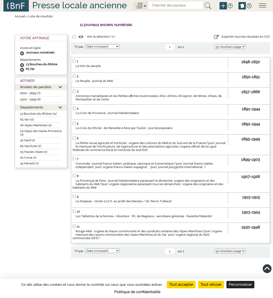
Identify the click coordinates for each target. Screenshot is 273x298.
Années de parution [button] (35, 87)
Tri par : (79, 46)
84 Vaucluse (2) (30, 146)
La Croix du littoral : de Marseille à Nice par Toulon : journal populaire (124, 128)
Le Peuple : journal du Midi (94, 81)
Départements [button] (31, 107)
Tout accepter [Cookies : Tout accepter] (181, 284)
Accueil (20, 16)
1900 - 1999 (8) (30, 99)
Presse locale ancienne (79, 5)
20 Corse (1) (28, 157)
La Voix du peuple (88, 66)
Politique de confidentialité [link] (137, 292)
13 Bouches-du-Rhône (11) (38, 113)
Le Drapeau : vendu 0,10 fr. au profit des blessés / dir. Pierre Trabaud (123, 201)
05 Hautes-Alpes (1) (33, 152)
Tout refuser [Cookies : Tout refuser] (211, 284)
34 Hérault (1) (29, 163)
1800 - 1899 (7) (30, 93)
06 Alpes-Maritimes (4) (36, 125)
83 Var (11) (27, 119)
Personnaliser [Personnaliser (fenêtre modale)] (240, 284)
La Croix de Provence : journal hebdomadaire (107, 113)
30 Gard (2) (27, 140)
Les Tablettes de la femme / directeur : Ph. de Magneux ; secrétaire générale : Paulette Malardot (144, 216)
